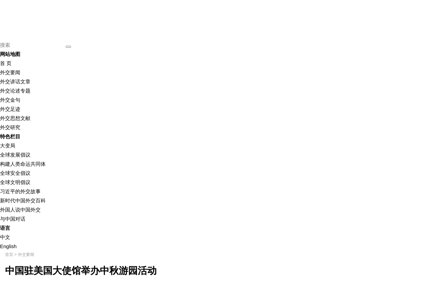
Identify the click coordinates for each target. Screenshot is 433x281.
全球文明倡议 (15, 182)
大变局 (7, 145)
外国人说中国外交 (20, 210)
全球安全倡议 (15, 173)
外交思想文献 (15, 118)
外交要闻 (10, 72)
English (8, 246)
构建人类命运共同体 (23, 164)
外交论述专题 (15, 91)
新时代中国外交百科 (23, 200)
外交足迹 (10, 109)
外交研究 (10, 127)
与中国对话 (12, 219)
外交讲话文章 (15, 81)
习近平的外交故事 (20, 191)
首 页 (6, 63)
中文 (5, 237)
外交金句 (10, 100)
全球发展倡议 (15, 155)
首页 (9, 254)
